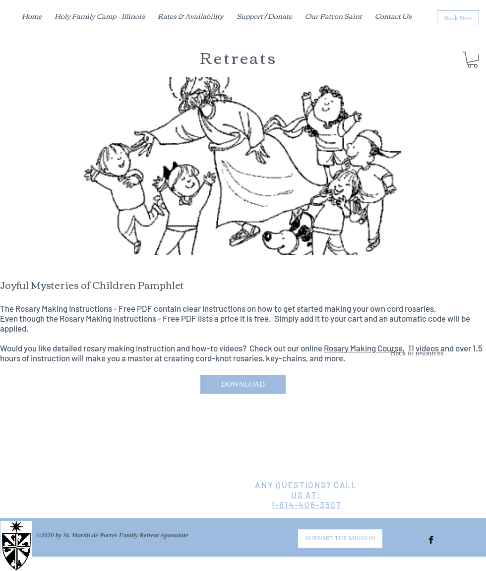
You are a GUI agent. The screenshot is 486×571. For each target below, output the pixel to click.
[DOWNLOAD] (243, 384)
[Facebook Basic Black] (431, 540)
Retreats (238, 56)
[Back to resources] (417, 353)
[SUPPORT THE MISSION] (340, 538)
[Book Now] (458, 17)
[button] (472, 60)
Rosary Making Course (363, 348)
